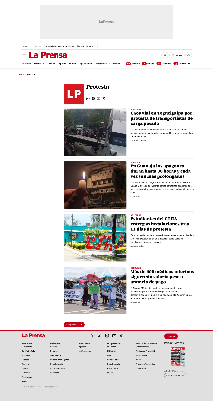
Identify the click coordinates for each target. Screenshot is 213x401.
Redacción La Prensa (138, 141)
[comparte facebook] (93, 98)
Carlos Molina (135, 197)
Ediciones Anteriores (176, 376)
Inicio (21, 74)
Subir (171, 336)
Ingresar (179, 55)
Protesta (30, 74)
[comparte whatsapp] (88, 98)
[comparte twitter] (103, 98)
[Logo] (41, 55)
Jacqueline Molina (137, 246)
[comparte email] (98, 98)
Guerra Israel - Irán (66, 46)
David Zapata (135, 302)
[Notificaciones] (164, 55)
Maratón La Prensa (85, 46)
